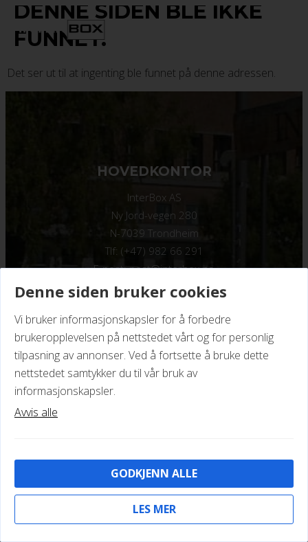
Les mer (154, 509)
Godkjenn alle (154, 473)
